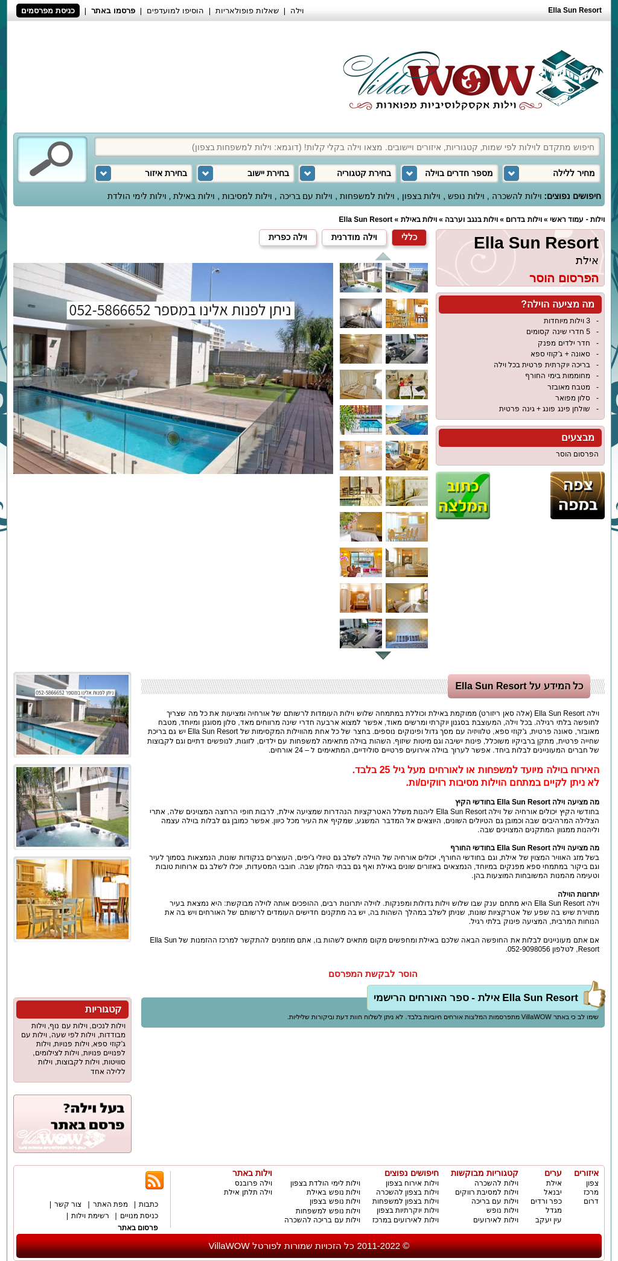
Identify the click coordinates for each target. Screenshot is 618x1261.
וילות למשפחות (367, 196)
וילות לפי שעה (73, 1035)
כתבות (148, 1204)
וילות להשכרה (517, 196)
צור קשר (67, 1204)
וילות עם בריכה (306, 196)
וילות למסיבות (247, 196)
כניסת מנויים (139, 1216)
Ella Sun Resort (366, 219)
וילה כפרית (288, 237)
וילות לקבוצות (78, 1062)
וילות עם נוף (68, 1026)
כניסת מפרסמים (48, 10)
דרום (591, 1201)
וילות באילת (194, 196)
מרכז (591, 1192)
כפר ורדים (546, 1201)
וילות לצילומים (57, 1053)
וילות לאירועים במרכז (405, 1220)
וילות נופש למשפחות (328, 1211)
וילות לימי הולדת (137, 196)
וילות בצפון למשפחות (405, 1201)
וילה (297, 10)
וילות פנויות (71, 1044)
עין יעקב (548, 1220)
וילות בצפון (421, 196)
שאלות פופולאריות (247, 10)
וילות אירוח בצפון (412, 1183)
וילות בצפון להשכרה (407, 1192)
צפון (592, 1183)
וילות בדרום (523, 219)
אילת (587, 260)
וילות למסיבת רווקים (486, 1192)
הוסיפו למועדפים (175, 10)
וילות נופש (466, 196)
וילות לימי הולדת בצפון (325, 1183)
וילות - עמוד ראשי (577, 219)
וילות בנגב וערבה (471, 219)
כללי (409, 237)
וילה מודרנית (354, 237)
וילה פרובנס (253, 1183)
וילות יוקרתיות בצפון (408, 1210)
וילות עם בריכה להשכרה (322, 1220)
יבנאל (553, 1192)
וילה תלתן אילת (248, 1192)
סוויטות (115, 1062)
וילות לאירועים (495, 1220)
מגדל (554, 1210)
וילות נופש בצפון (335, 1201)
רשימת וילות (90, 1216)
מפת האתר (110, 1204)
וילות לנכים (109, 1026)
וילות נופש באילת (333, 1192)
